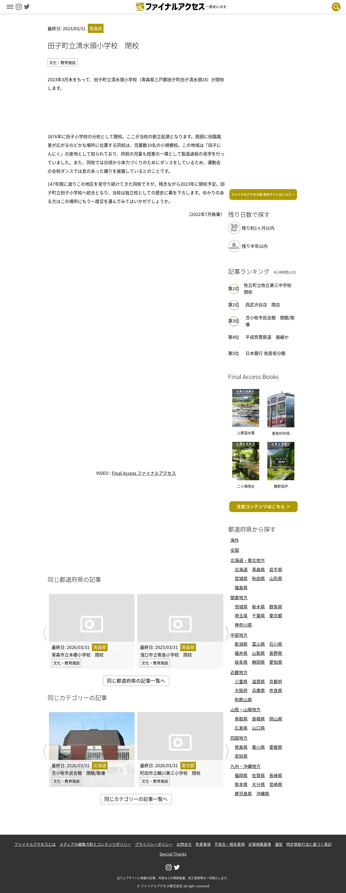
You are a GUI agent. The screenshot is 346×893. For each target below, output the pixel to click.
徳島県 (241, 747)
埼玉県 (241, 615)
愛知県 (275, 662)
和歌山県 (243, 699)
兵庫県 (258, 690)
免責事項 (203, 844)
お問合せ (184, 844)
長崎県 (275, 775)
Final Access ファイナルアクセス (144, 473)
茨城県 (241, 606)
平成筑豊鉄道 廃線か (267, 337)
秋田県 (258, 578)
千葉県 (258, 615)
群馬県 (275, 606)
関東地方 (239, 597)
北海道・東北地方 (247, 560)
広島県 (241, 728)
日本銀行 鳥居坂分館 (265, 353)
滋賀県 (258, 681)
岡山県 (275, 718)
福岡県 (241, 775)
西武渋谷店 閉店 (262, 304)
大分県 (258, 784)
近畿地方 (239, 672)
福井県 (241, 653)
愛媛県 (275, 747)
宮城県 (241, 578)
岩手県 (275, 569)
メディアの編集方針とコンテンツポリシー (95, 844)
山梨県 (258, 653)
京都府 (275, 681)
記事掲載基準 (259, 844)
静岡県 (258, 662)
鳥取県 (241, 718)
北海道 (241, 569)
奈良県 (275, 690)
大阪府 (241, 690)
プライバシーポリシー (154, 844)
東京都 (275, 615)
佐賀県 (258, 775)
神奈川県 (243, 624)
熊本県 (241, 784)
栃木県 (258, 606)
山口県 (258, 728)
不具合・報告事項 (229, 844)
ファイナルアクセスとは (35, 844)
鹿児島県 (243, 793)
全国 (234, 550)
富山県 (258, 644)
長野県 (275, 653)
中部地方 (239, 635)
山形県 (275, 578)
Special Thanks (173, 854)
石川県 (275, 644)
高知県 (241, 756)
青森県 (258, 569)
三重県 (241, 681)
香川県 (258, 747)
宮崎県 (275, 784)
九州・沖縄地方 (245, 766)
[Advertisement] (136, 111)
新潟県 (241, 644)
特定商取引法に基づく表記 (309, 844)
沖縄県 (262, 793)
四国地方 (239, 738)
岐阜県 (241, 662)
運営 (278, 844)
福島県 (241, 587)
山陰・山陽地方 (245, 709)
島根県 (258, 718)
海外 (234, 540)
